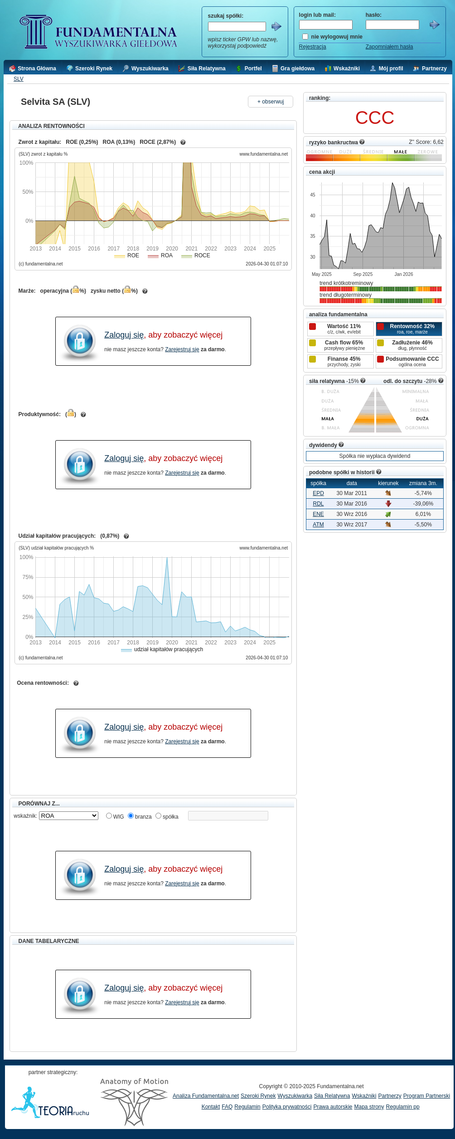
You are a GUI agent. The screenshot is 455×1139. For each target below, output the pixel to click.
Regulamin (247, 1107)
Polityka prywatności (287, 1107)
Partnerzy (389, 1096)
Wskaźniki (364, 1096)
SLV (19, 79)
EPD (318, 493)
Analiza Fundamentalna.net (206, 1096)
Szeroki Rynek (258, 1096)
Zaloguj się (124, 334)
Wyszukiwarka (294, 1096)
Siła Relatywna (332, 1096)
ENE (318, 514)
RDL (318, 504)
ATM (318, 524)
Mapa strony (369, 1107)
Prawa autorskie (332, 1107)
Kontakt (211, 1107)
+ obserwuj (270, 101)
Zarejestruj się (182, 349)
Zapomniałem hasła (389, 47)
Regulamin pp (403, 1107)
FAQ (227, 1107)
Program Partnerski (426, 1096)
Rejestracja (312, 47)
